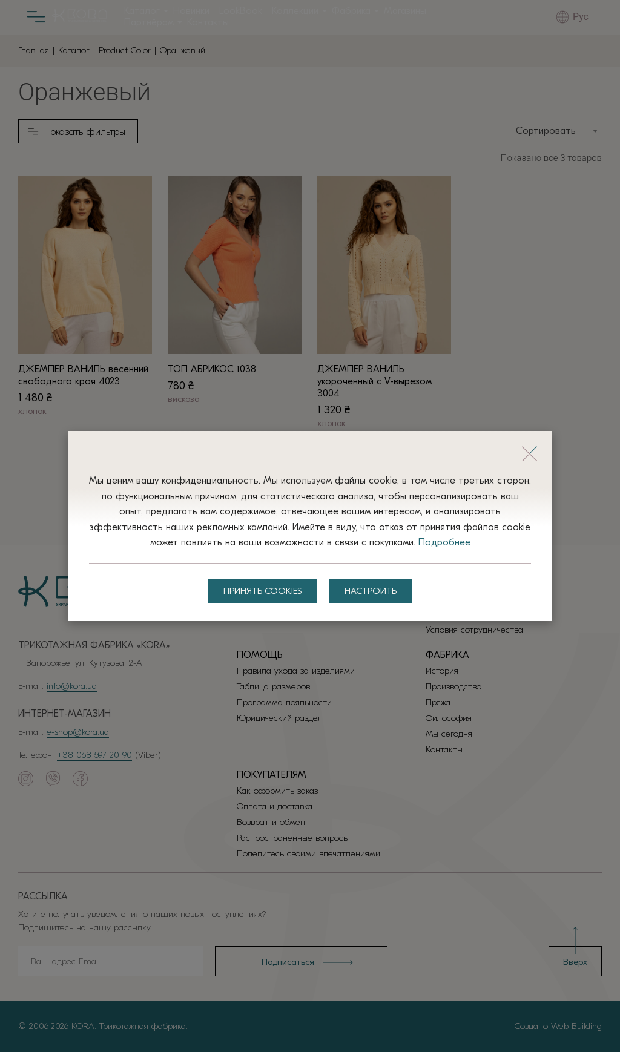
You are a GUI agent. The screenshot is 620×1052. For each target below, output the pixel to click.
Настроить (371, 590)
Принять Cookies (262, 590)
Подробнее (444, 542)
